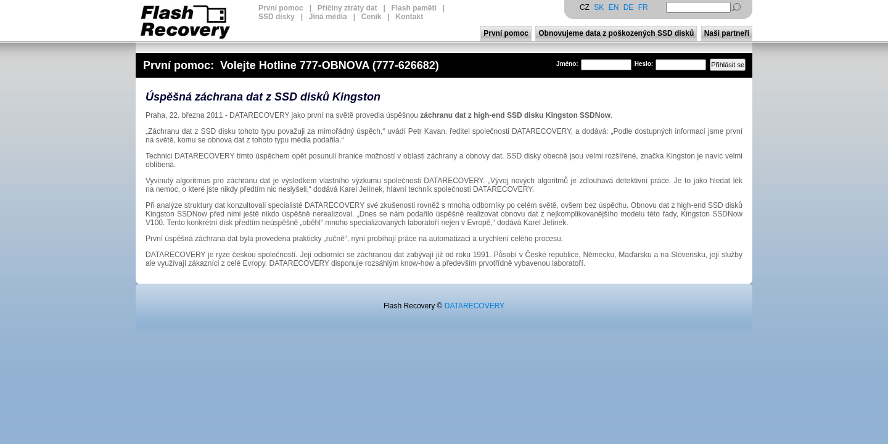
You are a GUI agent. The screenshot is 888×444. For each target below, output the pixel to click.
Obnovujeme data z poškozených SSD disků (616, 33)
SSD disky (276, 16)
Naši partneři (726, 33)
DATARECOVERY (474, 306)
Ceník (371, 16)
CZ (585, 7)
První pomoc (280, 8)
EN (614, 7)
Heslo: (644, 63)
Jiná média (328, 16)
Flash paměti (413, 8)
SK (599, 7)
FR (643, 7)
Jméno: (567, 63)
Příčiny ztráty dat (347, 8)
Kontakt (410, 16)
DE (628, 7)
